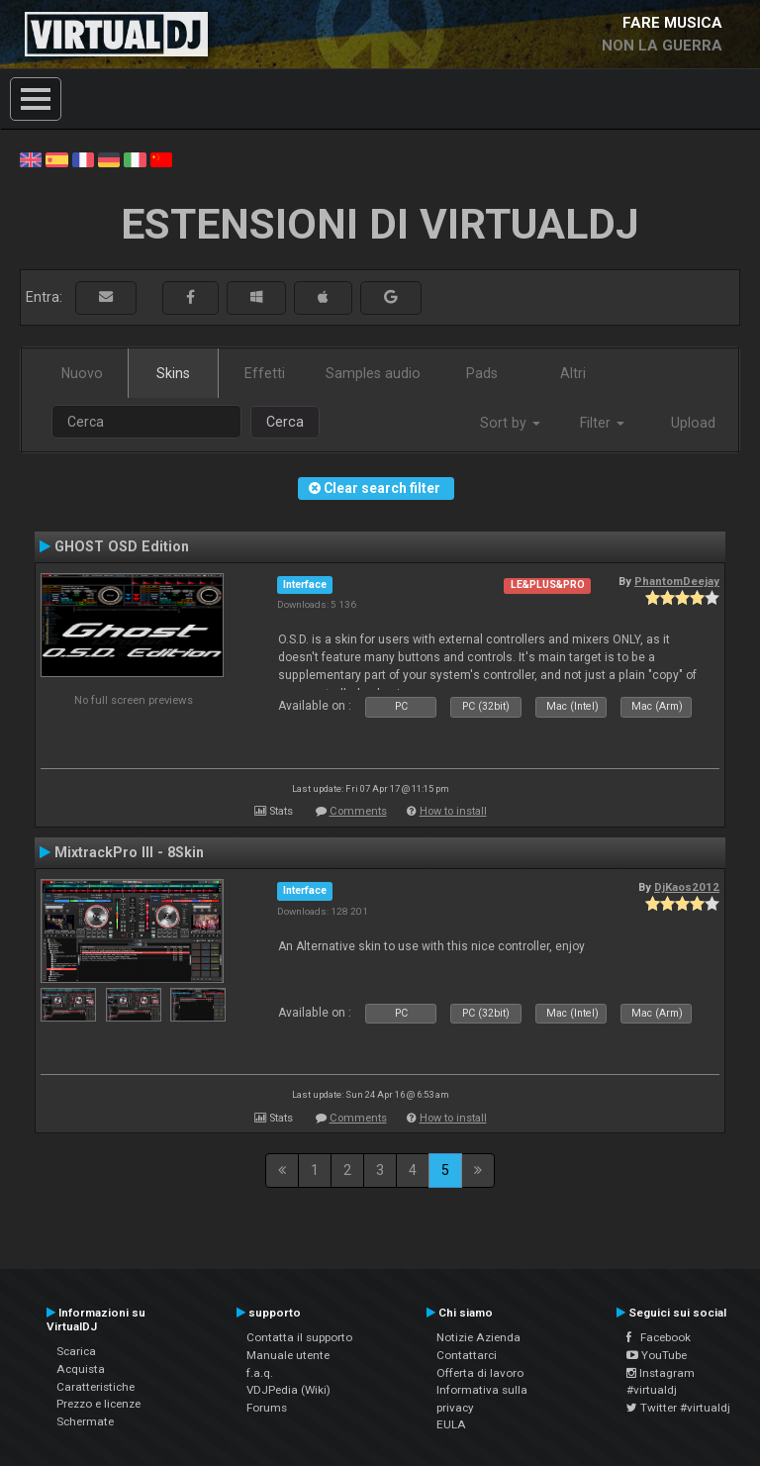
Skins (173, 373)
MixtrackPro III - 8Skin (129, 852)
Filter (602, 423)
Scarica (76, 1351)
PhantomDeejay (676, 581)
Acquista (80, 1369)
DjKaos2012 (686, 887)
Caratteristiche (95, 1387)
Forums (266, 1408)
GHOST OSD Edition (121, 546)
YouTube (656, 1355)
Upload (693, 423)
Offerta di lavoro (479, 1373)
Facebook (658, 1337)
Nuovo (82, 373)
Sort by (510, 423)
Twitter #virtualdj (678, 1408)
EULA (451, 1424)
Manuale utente (288, 1355)
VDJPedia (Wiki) (288, 1390)
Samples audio (373, 373)
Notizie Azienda (478, 1337)
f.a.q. (259, 1373)
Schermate (85, 1421)
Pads (482, 373)
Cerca (285, 422)
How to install (453, 811)
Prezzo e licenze (98, 1404)
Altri (573, 373)
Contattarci (466, 1355)
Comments (358, 811)
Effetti (264, 373)
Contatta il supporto (299, 1337)
